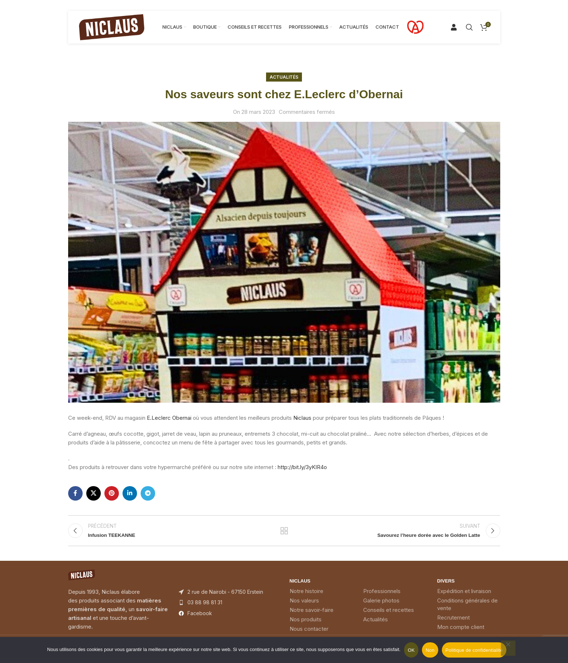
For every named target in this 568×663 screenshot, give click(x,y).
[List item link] (229, 608)
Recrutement (453, 622)
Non (430, 650)
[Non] (508, 648)
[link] (169, 417)
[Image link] (81, 579)
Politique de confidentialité (474, 650)
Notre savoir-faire (311, 615)
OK (411, 650)
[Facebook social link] (75, 493)
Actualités (284, 77)
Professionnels (382, 596)
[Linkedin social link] (130, 493)
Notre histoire (306, 596)
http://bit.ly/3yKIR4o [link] (302, 467)
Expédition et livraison (464, 596)
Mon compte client (460, 632)
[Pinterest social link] (111, 493)
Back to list (284, 533)
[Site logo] (111, 26)
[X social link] (93, 493)
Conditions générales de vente (467, 609)
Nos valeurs (304, 605)
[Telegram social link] (148, 493)
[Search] (456, 27)
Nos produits (306, 624)
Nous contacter (309, 633)
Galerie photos (381, 605)
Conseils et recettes (388, 615)
